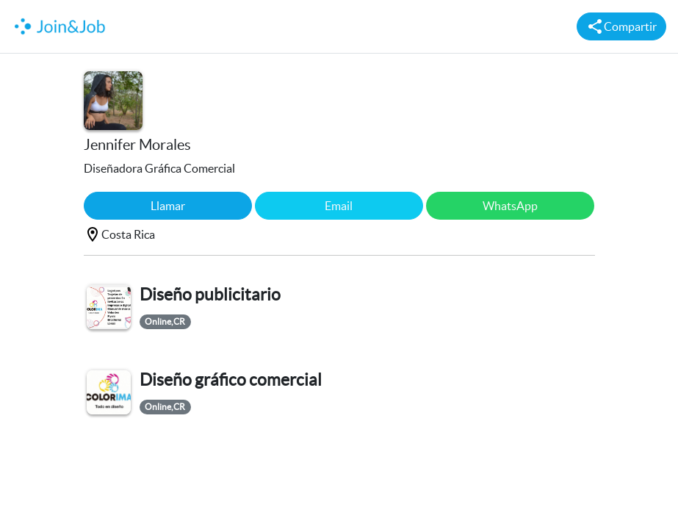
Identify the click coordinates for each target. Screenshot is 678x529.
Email (339, 205)
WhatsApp (510, 205)
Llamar (168, 205)
